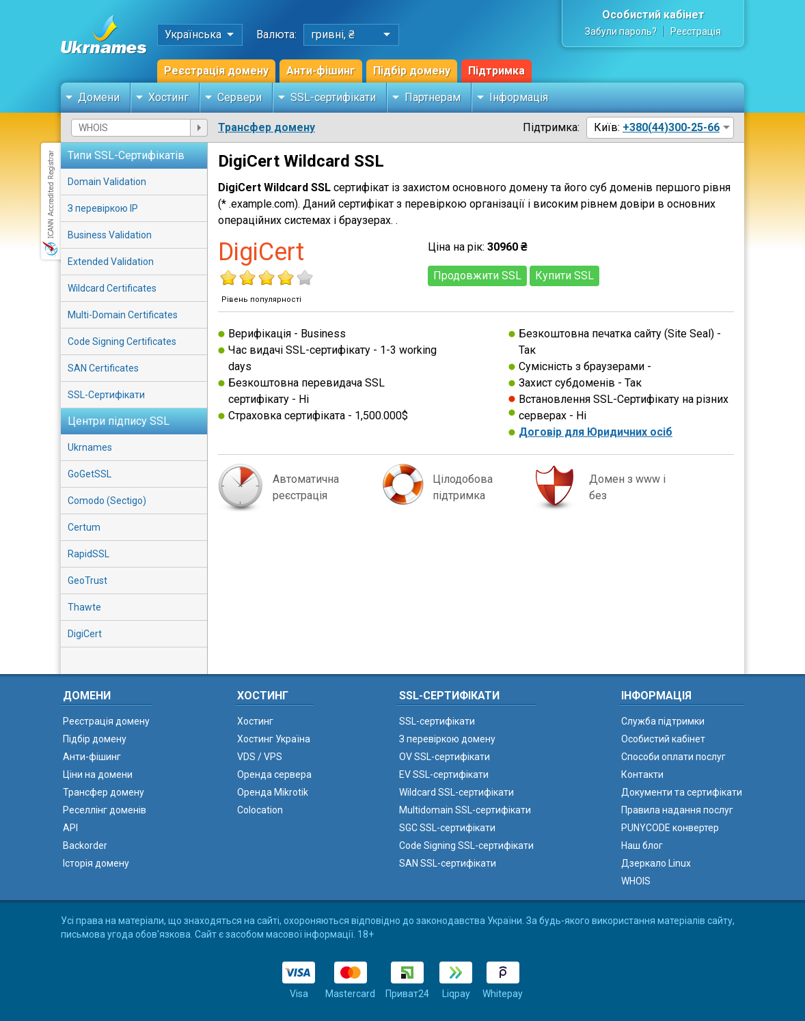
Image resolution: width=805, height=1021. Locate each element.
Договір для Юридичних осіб (595, 431)
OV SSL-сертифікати (444, 756)
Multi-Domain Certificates (123, 314)
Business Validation (110, 234)
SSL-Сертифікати (106, 394)
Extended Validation (111, 261)
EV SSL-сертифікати (444, 774)
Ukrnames (90, 447)
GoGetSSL (89, 473)
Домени (99, 97)
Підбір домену (411, 70)
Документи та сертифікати (681, 792)
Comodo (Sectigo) (107, 500)
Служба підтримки (663, 721)
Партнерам (433, 97)
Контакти (642, 774)
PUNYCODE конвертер (670, 827)
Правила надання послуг (677, 810)
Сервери (239, 97)
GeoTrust (87, 580)
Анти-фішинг (320, 70)
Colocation (260, 810)
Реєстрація (695, 31)
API (70, 827)
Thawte (84, 607)
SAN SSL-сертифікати (447, 863)
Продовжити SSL (477, 275)
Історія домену (96, 863)
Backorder (85, 845)
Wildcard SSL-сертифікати (456, 792)
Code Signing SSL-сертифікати (466, 845)
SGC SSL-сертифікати (447, 827)
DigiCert (85, 633)
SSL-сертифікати (333, 97)
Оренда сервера (274, 774)
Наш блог (642, 845)
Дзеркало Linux (656, 863)
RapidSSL (88, 553)
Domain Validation (107, 181)
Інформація (518, 97)
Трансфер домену (266, 127)
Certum (84, 527)
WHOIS (636, 881)
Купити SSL (564, 275)
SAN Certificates (103, 368)
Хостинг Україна (273, 738)
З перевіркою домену (447, 738)
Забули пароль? (621, 31)
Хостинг (168, 97)
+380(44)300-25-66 (671, 127)
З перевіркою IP (103, 208)
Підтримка (496, 70)
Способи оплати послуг (673, 756)
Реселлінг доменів (104, 810)
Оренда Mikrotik (272, 792)
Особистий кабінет (653, 14)
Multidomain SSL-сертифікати (465, 810)
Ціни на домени (98, 774)
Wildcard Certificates (112, 288)
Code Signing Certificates (122, 341)
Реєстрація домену (216, 70)
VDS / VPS (259, 756)
